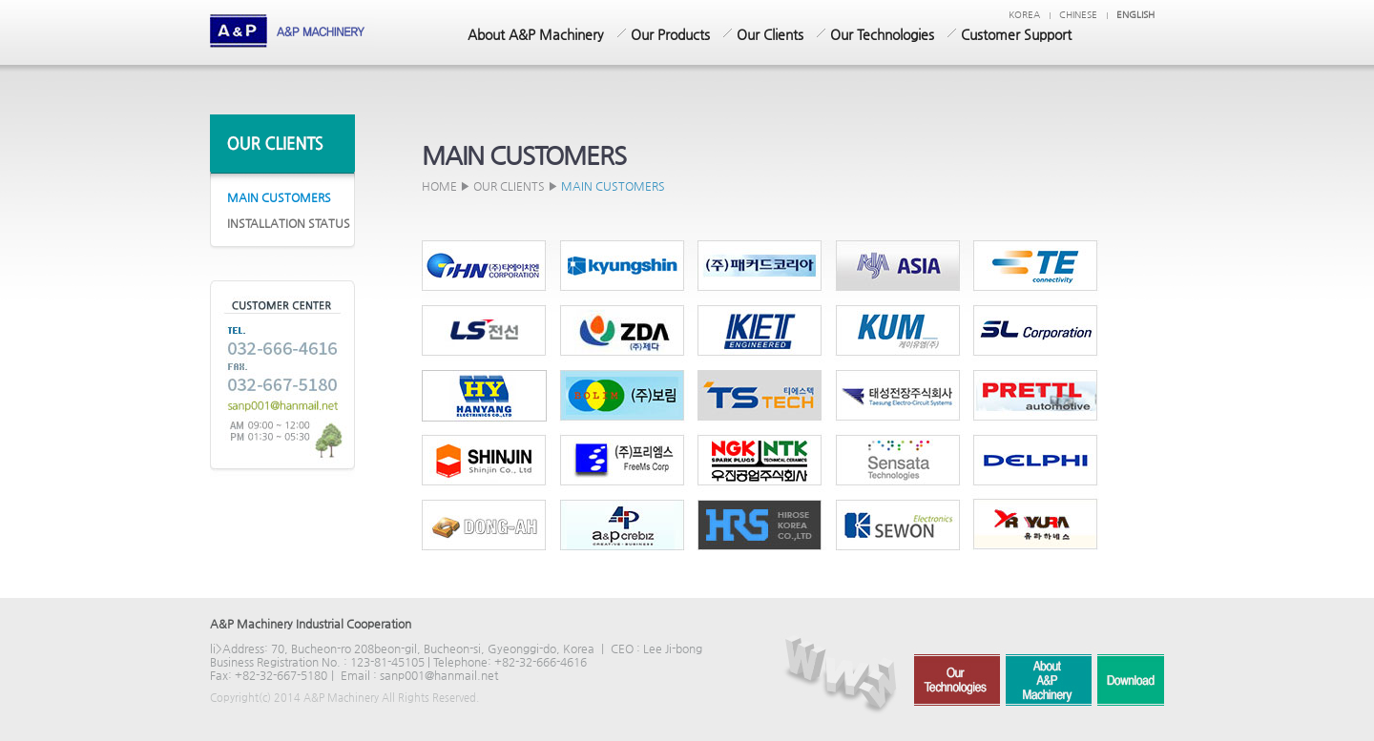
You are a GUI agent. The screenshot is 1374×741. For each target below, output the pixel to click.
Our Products (670, 34)
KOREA (1024, 15)
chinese (1078, 15)
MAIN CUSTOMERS (279, 197)
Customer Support (1016, 34)
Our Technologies (882, 34)
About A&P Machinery (536, 34)
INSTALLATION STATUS (288, 223)
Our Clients (770, 34)
